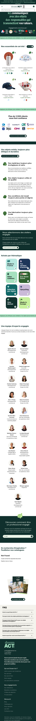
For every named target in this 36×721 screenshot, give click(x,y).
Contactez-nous (8, 711)
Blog (5, 701)
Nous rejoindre (8, 706)
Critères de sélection (10, 692)
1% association (8, 694)
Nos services (7, 673)
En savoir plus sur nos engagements (9, 156)
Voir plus (29, 46)
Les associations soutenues (11, 680)
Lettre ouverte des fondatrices (12, 671)
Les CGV (6, 709)
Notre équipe (7, 678)
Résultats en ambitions (10, 690)
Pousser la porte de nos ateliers (9, 247)
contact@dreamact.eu (10, 650)
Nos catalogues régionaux (17, 599)
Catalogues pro (8, 704)
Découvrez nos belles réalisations (17, 135)
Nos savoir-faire (8, 676)
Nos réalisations (8, 687)
